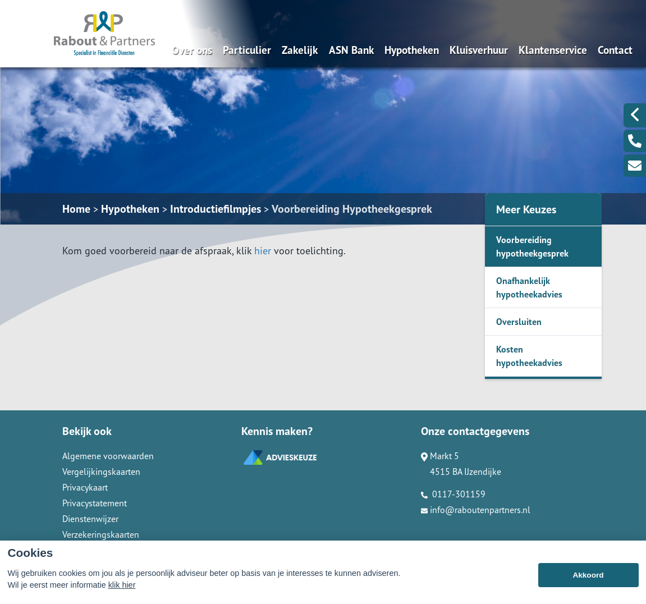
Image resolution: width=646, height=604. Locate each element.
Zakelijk (300, 50)
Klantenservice (553, 50)
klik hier (122, 595)
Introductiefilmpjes (215, 209)
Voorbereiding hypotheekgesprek (532, 246)
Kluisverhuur (479, 50)
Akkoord (587, 584)
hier (262, 250)
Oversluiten (519, 321)
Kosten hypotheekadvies (529, 356)
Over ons (192, 50)
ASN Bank (351, 50)
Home (76, 209)
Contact (615, 50)
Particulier (247, 50)
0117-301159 (453, 494)
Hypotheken (411, 50)
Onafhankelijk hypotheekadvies (529, 287)
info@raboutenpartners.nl (475, 510)
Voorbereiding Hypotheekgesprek (352, 209)
